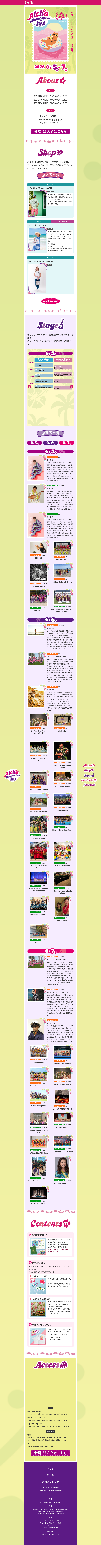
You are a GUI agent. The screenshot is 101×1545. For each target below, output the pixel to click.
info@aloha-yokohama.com (50, 1490)
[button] (29, 386)
